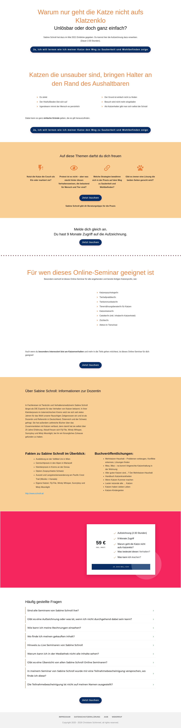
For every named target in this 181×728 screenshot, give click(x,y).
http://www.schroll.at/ (34, 493)
